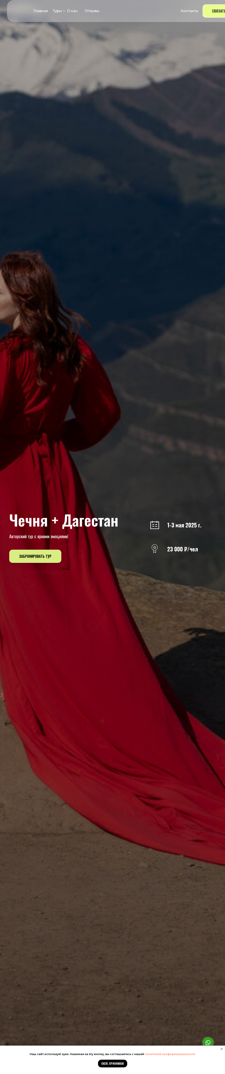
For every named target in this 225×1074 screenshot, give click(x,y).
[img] (18, 11)
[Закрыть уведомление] (222, 1049)
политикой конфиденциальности (170, 1054)
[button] (35, 556)
